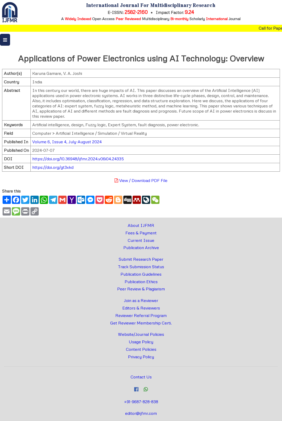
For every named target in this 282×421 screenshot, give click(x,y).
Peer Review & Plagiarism (141, 288)
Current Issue (141, 240)
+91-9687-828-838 (141, 401)
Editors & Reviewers (141, 308)
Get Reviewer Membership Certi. (141, 322)
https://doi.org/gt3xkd (53, 167)
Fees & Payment (141, 232)
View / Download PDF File (141, 180)
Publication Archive (141, 247)
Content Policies (141, 349)
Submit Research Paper (141, 259)
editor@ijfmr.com (141, 413)
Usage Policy (141, 341)
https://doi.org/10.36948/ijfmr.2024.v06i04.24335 (78, 158)
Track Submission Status (141, 266)
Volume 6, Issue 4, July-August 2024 (67, 141)
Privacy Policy (141, 356)
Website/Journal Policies (141, 334)
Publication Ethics (141, 281)
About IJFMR (141, 225)
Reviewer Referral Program (141, 315)
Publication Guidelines (141, 274)
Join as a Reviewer (141, 300)
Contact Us (141, 376)
